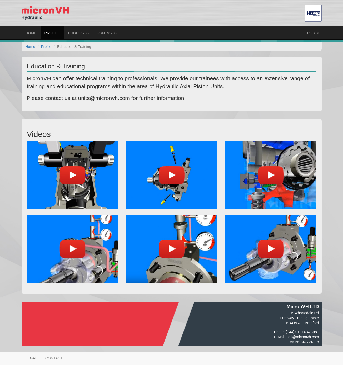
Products (78, 33)
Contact (54, 358)
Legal (31, 358)
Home (31, 33)
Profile (52, 33)
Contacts (107, 33)
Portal (314, 33)
